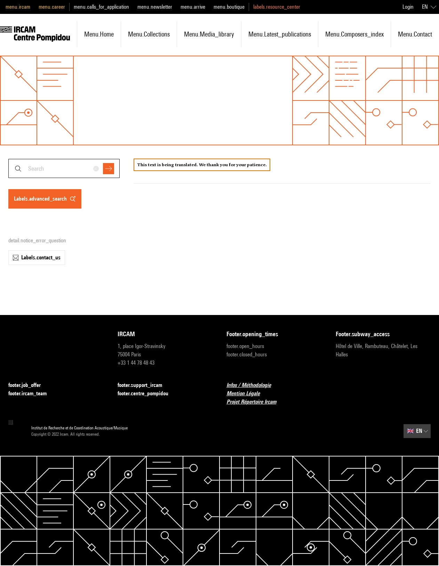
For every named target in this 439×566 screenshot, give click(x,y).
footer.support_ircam (144, 385)
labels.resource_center (276, 6)
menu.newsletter (154, 6)
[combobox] (64, 168)
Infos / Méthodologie (252, 385)
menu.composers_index (354, 34)
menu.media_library (209, 34)
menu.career (52, 6)
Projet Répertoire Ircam (255, 402)
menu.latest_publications (279, 34)
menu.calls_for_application (101, 6)
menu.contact (415, 34)
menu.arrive (193, 6)
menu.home (99, 34)
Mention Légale (247, 393)
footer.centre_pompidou (147, 393)
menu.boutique (229, 6)
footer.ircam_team (31, 393)
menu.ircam (18, 6)
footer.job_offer (28, 385)
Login (408, 6)
